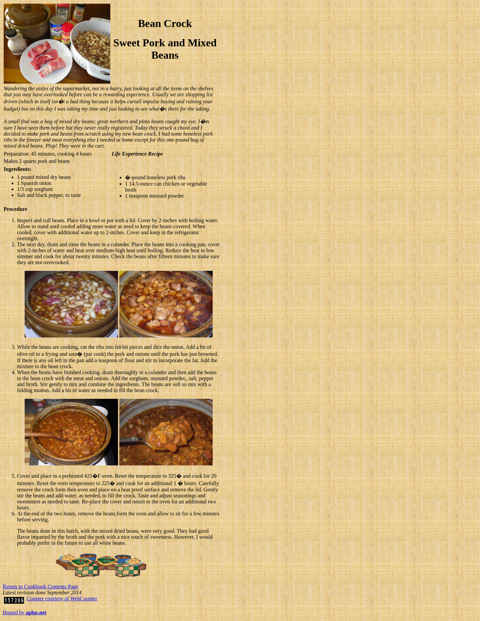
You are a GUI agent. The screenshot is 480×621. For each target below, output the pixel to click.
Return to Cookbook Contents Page (40, 586)
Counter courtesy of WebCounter (62, 598)
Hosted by (24, 612)
